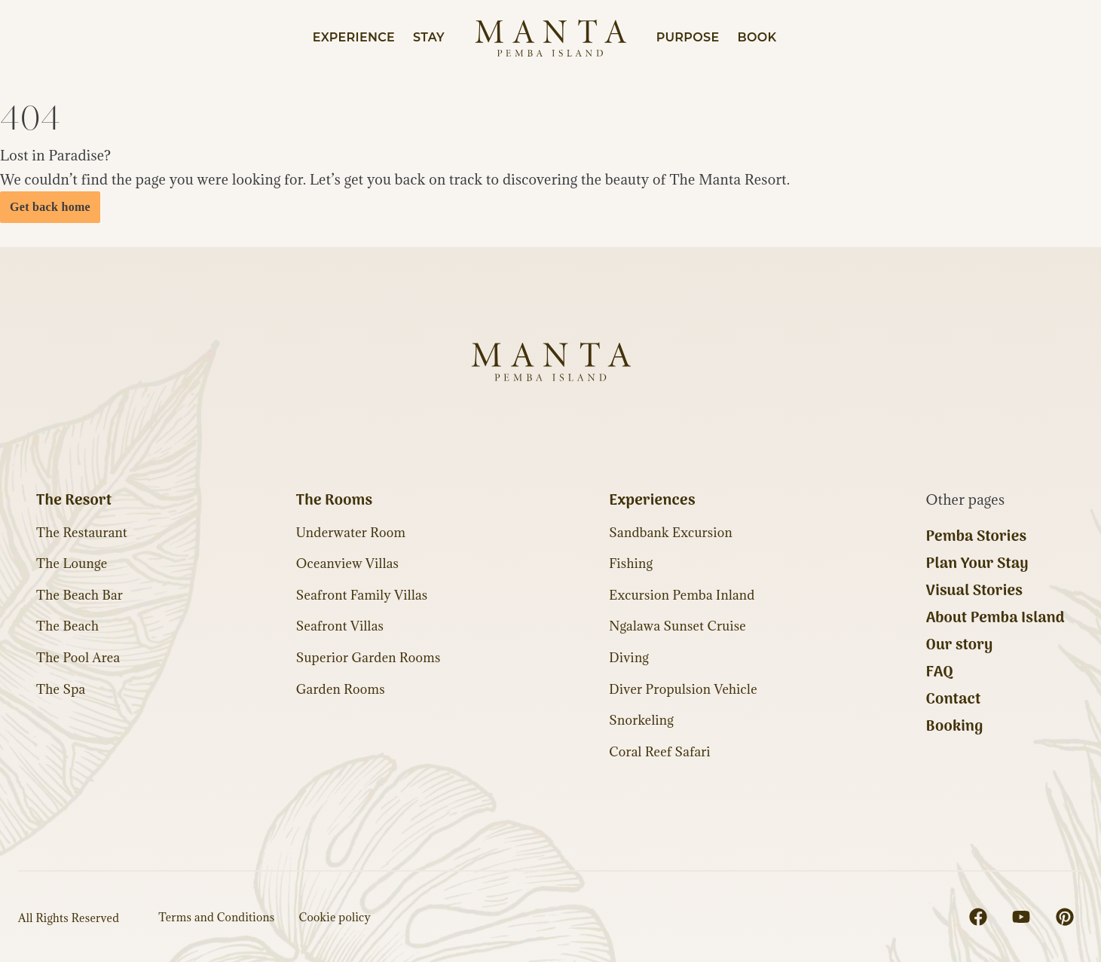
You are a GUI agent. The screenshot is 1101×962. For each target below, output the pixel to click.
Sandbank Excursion (670, 532)
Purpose (688, 37)
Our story (959, 646)
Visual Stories (974, 591)
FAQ (939, 673)
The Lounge (71, 563)
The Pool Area (78, 657)
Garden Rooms (340, 689)
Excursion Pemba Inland (681, 595)
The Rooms (334, 501)
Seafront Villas (340, 626)
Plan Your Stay (977, 564)
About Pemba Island (995, 618)
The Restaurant (81, 532)
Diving (629, 657)
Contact (953, 700)
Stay (429, 37)
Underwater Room (351, 532)
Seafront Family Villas (362, 595)
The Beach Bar (79, 595)
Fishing (631, 563)
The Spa (60, 689)
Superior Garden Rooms (368, 657)
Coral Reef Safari (660, 752)
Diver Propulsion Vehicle (683, 689)
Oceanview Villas (347, 563)
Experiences (652, 501)
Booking (954, 727)
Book (756, 37)
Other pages (965, 499)
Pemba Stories (976, 537)
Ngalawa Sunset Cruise (677, 626)
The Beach (67, 626)
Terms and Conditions (216, 917)
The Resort (74, 501)
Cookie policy (335, 917)
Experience (354, 37)
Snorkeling (641, 720)
